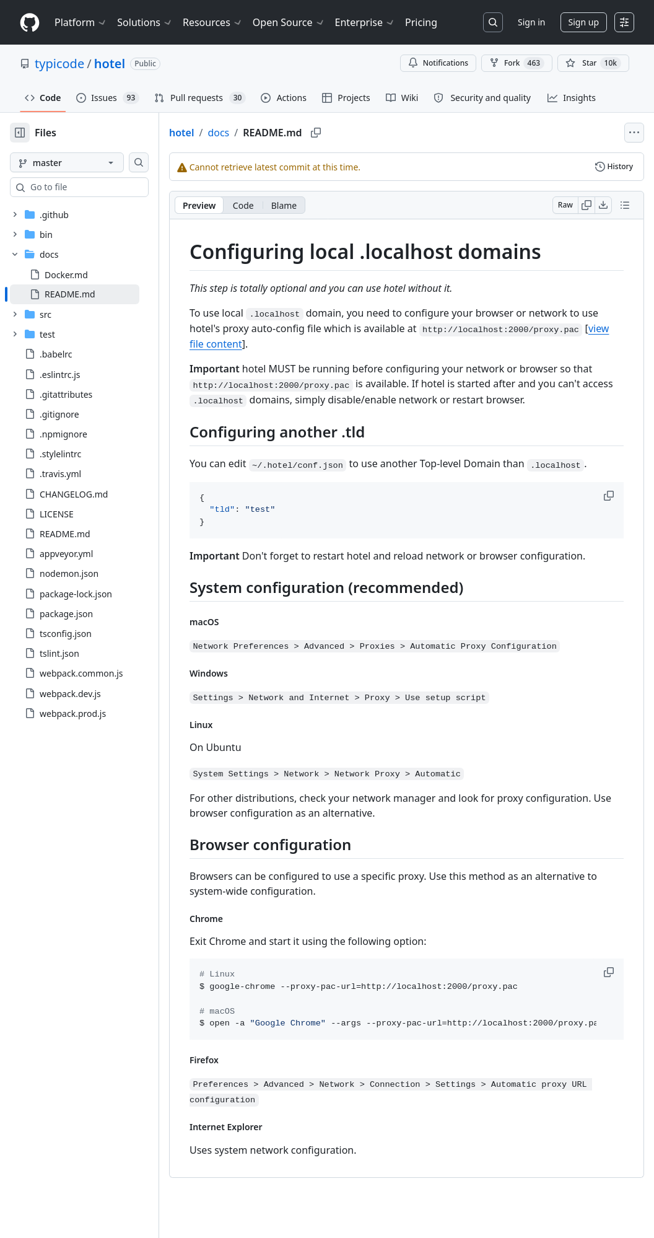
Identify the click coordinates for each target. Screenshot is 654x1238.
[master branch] (87, 162)
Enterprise (365, 22)
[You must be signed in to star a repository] (593, 63)
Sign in (531, 22)
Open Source (289, 22)
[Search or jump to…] (493, 22)
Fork (516, 63)
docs (258, 132)
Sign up (584, 22)
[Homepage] (30, 22)
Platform (80, 22)
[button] (610, 511)
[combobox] (104, 187)
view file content (436, 343)
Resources (213, 22)
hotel (110, 63)
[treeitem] (94, 294)
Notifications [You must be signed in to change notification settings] (438, 63)
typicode (59, 63)
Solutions (145, 22)
